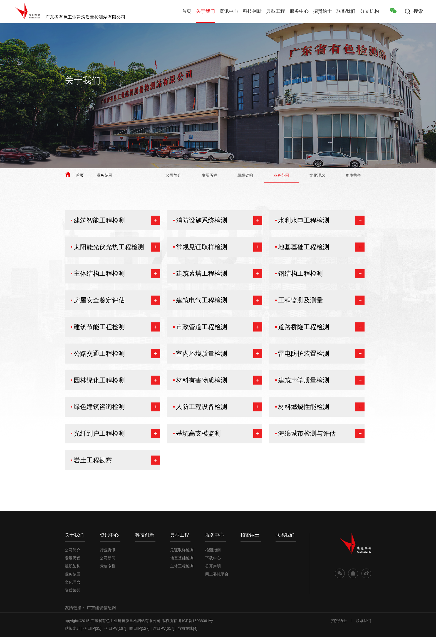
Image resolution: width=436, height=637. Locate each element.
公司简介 (173, 175)
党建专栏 (107, 566)
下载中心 (213, 558)
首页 (186, 11)
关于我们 (205, 11)
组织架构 (245, 175)
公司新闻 (107, 558)
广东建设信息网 (101, 607)
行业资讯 (107, 550)
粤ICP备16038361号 (195, 621)
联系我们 (345, 11)
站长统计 (72, 628)
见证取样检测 (182, 550)
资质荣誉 (353, 175)
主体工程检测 (182, 566)
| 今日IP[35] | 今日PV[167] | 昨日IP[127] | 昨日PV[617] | (129, 628)
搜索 (418, 11)
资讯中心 (228, 11)
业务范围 (104, 175)
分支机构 (369, 11)
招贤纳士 (322, 11)
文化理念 (317, 175)
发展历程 (209, 175)
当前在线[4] (187, 628)
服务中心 (299, 11)
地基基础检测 (182, 558)
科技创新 (252, 11)
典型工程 (275, 11)
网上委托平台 (217, 574)
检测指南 (213, 550)
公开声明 (213, 566)
